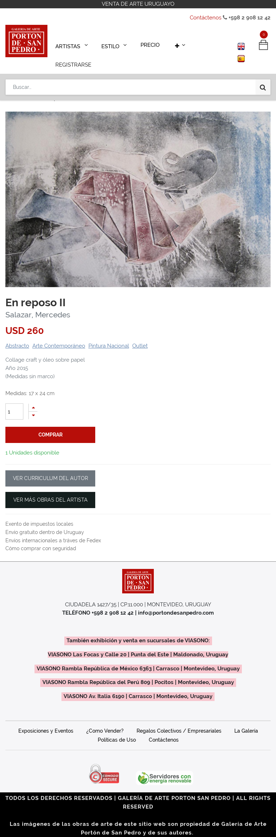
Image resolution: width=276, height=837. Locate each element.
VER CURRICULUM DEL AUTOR (50, 468)
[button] (170, 44)
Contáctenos (205, 17)
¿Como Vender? (105, 721)
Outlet (140, 335)
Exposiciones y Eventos (45, 721)
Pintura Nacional (108, 335)
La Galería (246, 721)
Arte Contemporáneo (58, 335)
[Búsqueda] (263, 65)
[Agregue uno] (33, 397)
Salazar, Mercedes (37, 304)
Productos (24, 88)
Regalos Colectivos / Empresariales (179, 721)
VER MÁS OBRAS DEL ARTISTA (50, 490)
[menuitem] (143, 44)
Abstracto (17, 335)
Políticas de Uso (117, 730)
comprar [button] (50, 424)
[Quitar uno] (33, 405)
